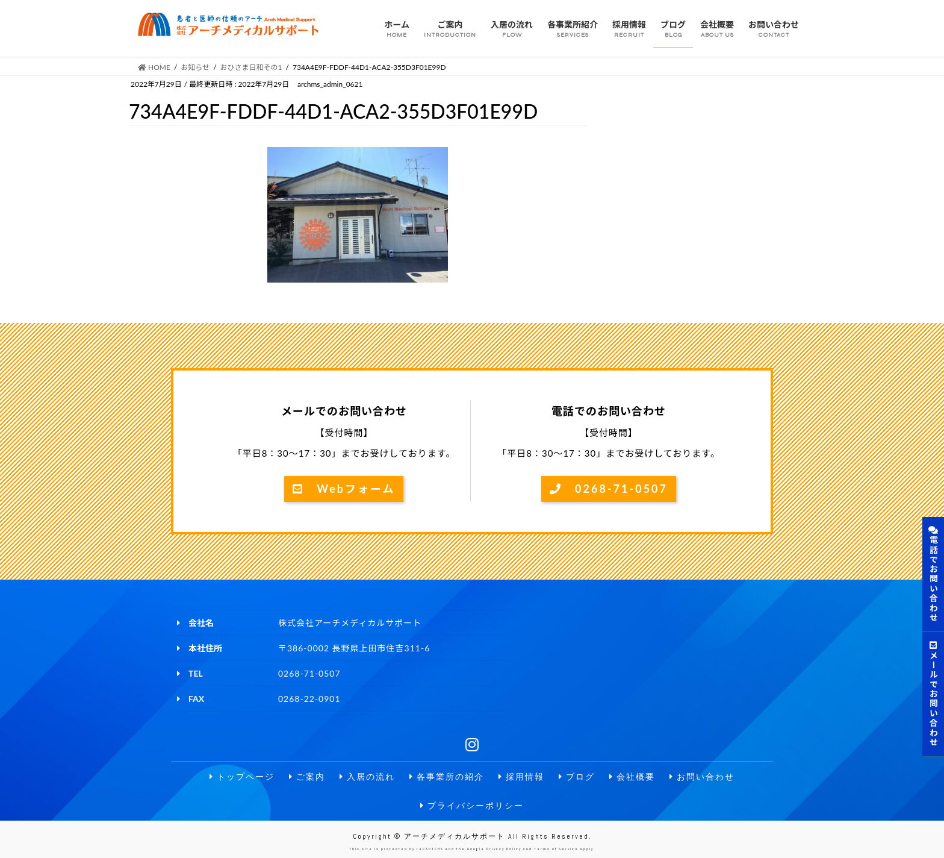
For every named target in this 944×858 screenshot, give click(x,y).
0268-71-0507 (609, 488)
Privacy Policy (503, 849)
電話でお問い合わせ (933, 574)
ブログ (577, 777)
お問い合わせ (701, 777)
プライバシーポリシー (472, 806)
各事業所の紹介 (446, 777)
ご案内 (307, 777)
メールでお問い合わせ (933, 694)
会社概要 (632, 777)
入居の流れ (367, 777)
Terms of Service (556, 849)
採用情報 (521, 777)
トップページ (242, 777)
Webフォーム (344, 488)
